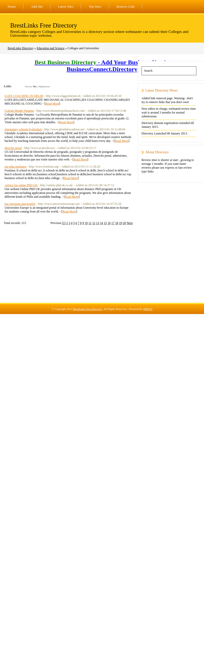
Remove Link (126, 6)
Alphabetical (44, 86)
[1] (64, 223)
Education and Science (51, 48)
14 (101, 223)
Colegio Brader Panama (19, 111)
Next (130, 223)
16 (109, 223)
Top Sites (95, 6)
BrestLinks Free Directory (43, 25)
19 (120, 223)
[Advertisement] (102, 267)
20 (124, 223)
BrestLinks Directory (21, 48)
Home (12, 6)
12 (93, 223)
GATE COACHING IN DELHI (24, 96)
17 (112, 223)
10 (86, 223)
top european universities (20, 204)
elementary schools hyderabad (23, 129)
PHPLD (147, 308)
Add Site (37, 6)
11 (90, 223)
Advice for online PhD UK (21, 185)
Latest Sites (65, 6)
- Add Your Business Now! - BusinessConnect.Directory (102, 65)
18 (116, 223)
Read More (52, 103)
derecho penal (13, 148)
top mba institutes (15, 166)
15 (105, 223)
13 (97, 223)
